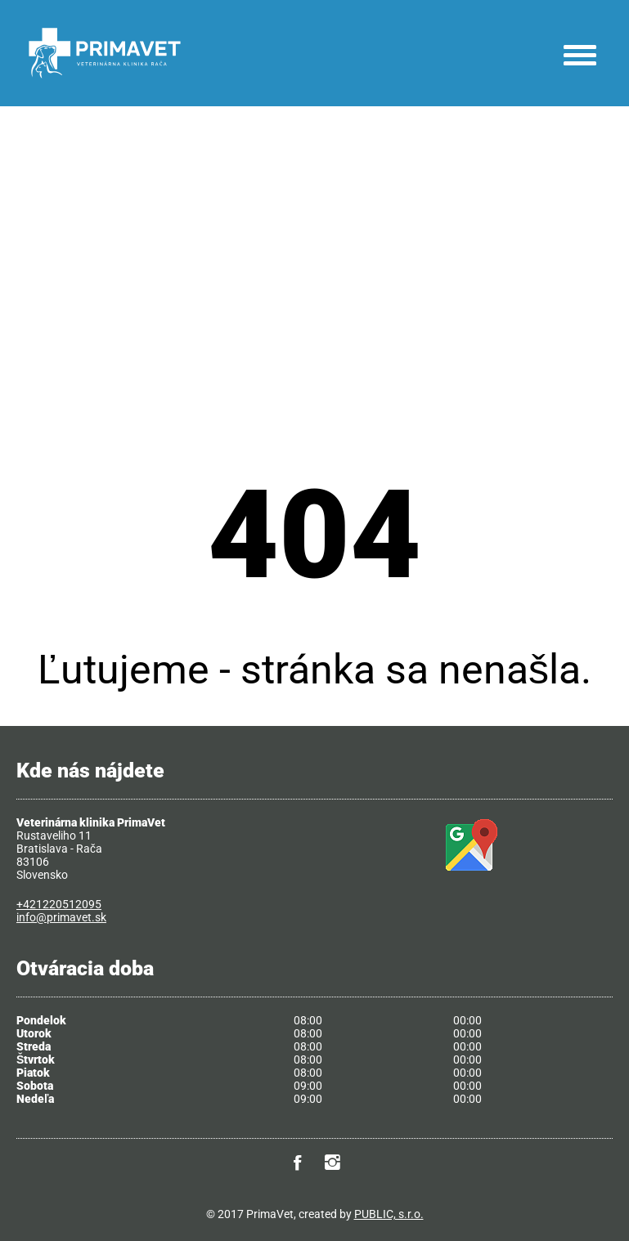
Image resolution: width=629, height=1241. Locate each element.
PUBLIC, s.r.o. (389, 1214)
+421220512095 (58, 904)
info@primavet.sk (61, 917)
